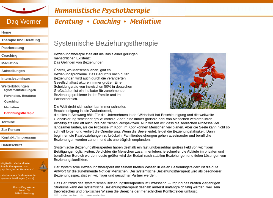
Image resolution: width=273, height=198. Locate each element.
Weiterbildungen (15, 86)
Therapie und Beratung (20, 40)
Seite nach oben (95, 195)
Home (6, 32)
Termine (8, 122)
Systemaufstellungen (20, 90)
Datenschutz (11, 145)
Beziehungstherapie (19, 113)
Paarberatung (12, 48)
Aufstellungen (13, 71)
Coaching (9, 55)
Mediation (9, 63)
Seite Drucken (69, 195)
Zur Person (10, 130)
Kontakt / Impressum (18, 137)
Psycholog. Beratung (20, 95)
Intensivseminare (15, 78)
